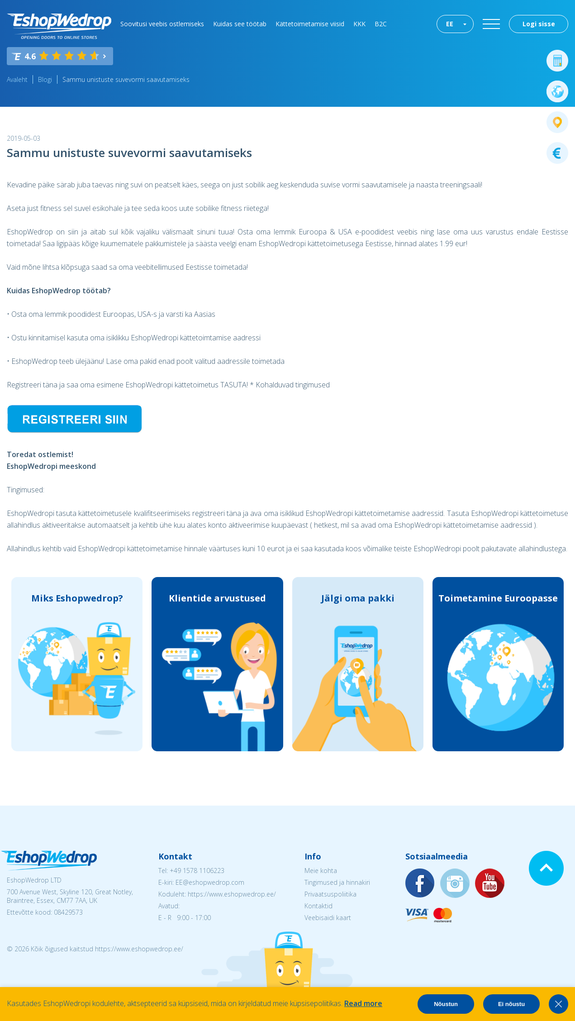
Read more (363, 1003)
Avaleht (17, 79)
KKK (359, 23)
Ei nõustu (511, 1004)
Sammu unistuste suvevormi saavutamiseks (126, 79)
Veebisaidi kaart (327, 917)
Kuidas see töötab (239, 23)
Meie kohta (320, 870)
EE (449, 23)
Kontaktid (318, 906)
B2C (381, 23)
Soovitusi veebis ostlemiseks (162, 23)
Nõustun (446, 1004)
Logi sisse (539, 23)
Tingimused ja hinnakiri (337, 882)
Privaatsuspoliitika (330, 894)
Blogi (45, 79)
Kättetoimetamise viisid (310, 23)
